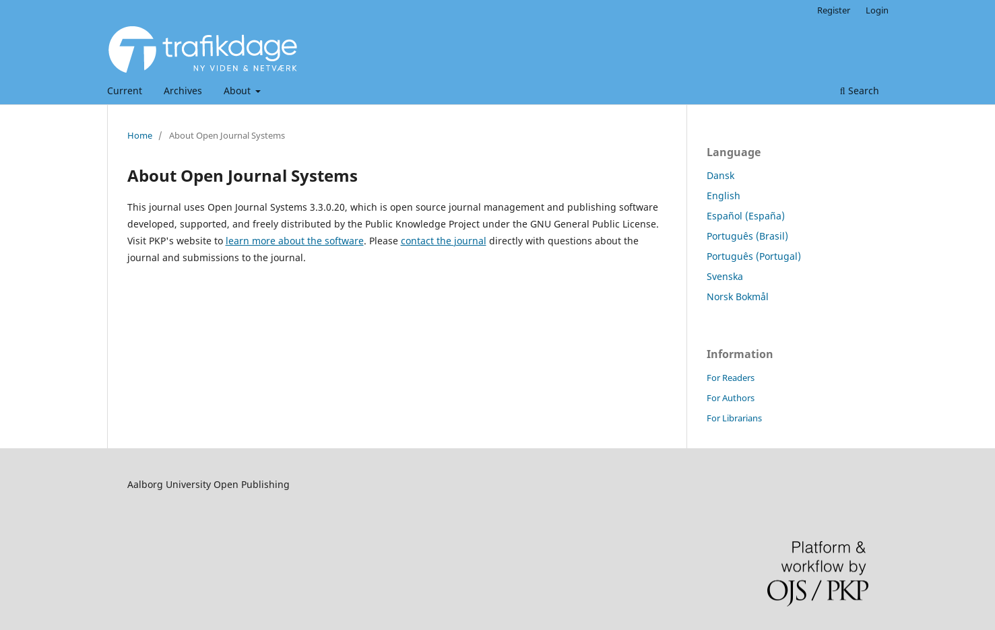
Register (833, 10)
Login (877, 10)
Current (124, 90)
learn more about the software (295, 240)
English (723, 195)
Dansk (720, 175)
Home (139, 135)
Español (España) (746, 215)
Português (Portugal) (754, 256)
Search (859, 90)
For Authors (731, 398)
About (238, 90)
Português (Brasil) (747, 236)
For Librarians (734, 418)
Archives (183, 90)
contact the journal (443, 240)
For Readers (731, 378)
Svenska (725, 276)
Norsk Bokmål (738, 296)
